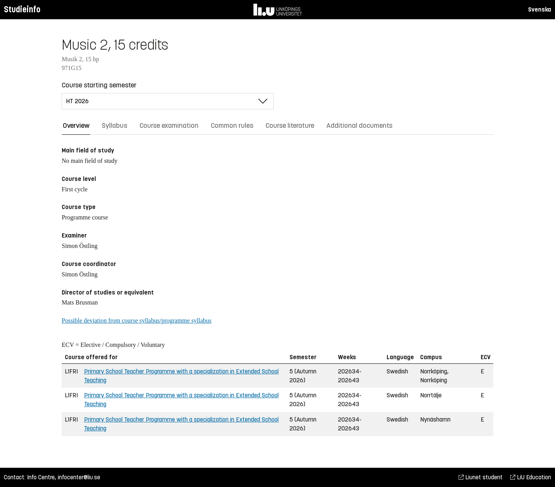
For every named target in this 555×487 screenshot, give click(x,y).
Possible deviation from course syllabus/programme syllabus (137, 320)
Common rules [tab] (232, 125)
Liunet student (481, 477)
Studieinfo (22, 9)
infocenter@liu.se (79, 477)
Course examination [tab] (169, 125)
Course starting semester (99, 85)
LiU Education (530, 477)
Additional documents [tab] (359, 125)
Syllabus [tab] (114, 125)
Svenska (539, 9)
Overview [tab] (76, 125)
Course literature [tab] (290, 125)
